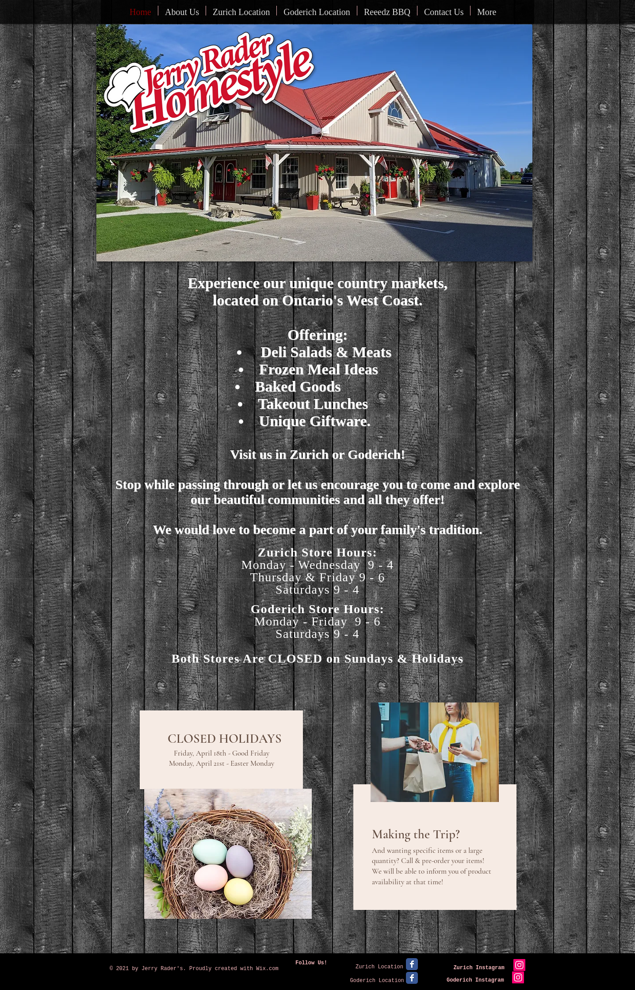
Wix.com (267, 969)
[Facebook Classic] (412, 964)
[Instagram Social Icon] (519, 965)
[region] (225, 827)
